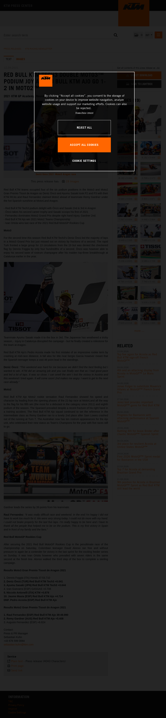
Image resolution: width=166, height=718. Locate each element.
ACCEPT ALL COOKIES (84, 145)
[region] (84, 121)
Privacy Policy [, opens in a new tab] (81, 112)
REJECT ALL (84, 127)
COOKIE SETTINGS (84, 161)
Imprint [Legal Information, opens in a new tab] (90, 112)
